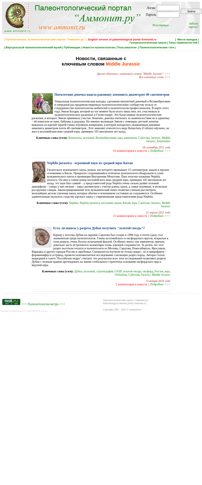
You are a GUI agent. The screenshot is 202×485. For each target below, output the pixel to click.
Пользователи (127, 47)
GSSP (118, 271)
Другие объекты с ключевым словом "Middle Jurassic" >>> (133, 73)
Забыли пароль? (193, 25)
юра (120, 137)
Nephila (73, 203)
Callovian (144, 137)
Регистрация (160, 25)
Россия (159, 271)
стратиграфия (104, 271)
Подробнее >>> (160, 150)
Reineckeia (74, 137)
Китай (126, 203)
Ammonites (163, 141)
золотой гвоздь (132, 271)
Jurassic (155, 137)
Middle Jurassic (165, 204)
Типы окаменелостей (183, 42)
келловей (88, 137)
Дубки (78, 271)
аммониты (130, 137)
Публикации (72, 47)
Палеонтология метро (43, 304)
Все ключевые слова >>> (154, 77)
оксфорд (148, 271)
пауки (117, 203)
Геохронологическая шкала (148, 42)
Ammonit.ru (135, 309)
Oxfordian (121, 274)
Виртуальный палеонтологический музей (34, 47)
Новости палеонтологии (99, 47)
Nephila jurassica (90, 203)
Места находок (187, 39)
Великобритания (105, 137)
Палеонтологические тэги (157, 47)
